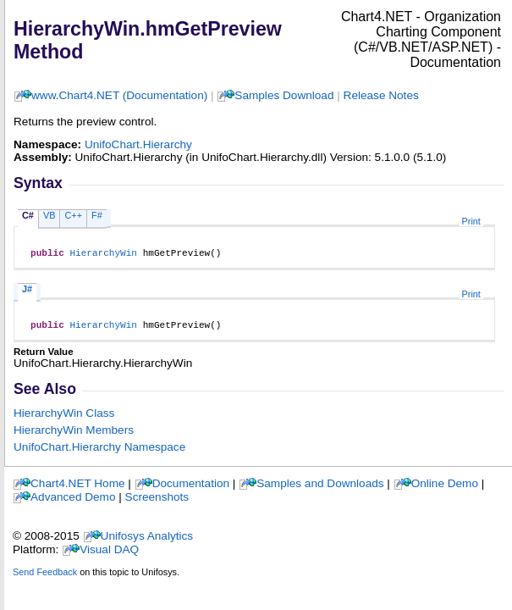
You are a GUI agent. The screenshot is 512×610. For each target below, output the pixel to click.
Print (471, 221)
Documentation (190, 488)
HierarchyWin (103, 254)
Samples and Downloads (319, 488)
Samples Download (283, 95)
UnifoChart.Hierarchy (138, 144)
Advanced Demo (73, 502)
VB (49, 215)
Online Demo (444, 488)
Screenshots (157, 502)
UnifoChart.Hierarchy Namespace (99, 452)
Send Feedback (45, 577)
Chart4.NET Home (77, 488)
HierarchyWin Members (74, 435)
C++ (73, 215)
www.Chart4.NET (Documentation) (119, 95)
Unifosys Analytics (147, 541)
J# (27, 291)
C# (28, 215)
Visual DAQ (109, 554)
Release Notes (381, 95)
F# (96, 215)
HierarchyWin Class (64, 418)
